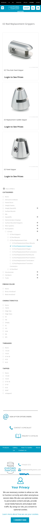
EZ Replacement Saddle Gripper (15, 120)
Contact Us (22, 450)
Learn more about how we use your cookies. (20, 514)
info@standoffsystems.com (31, 470)
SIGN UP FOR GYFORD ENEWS (17, 417)
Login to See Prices (13, 77)
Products (6, 447)
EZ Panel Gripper (10, 169)
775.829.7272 (26, 465)
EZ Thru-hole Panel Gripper (13, 70)
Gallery (15, 447)
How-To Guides (26, 447)
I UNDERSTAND (20, 520)
